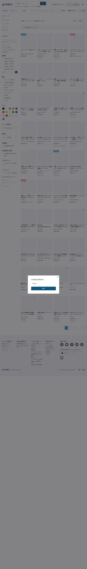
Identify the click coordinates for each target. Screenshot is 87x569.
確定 (43, 288)
